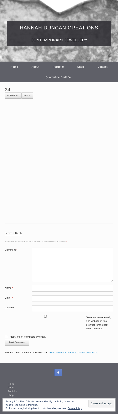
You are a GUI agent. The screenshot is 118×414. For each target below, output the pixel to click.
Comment (11, 249)
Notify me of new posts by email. (28, 336)
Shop (80, 66)
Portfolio (58, 66)
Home (14, 66)
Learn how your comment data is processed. (73, 352)
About (35, 66)
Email (9, 297)
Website (9, 307)
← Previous (13, 95)
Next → (27, 95)
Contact (102, 66)
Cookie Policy (75, 408)
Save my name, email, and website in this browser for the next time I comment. (98, 323)
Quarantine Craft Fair (58, 77)
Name (9, 287)
